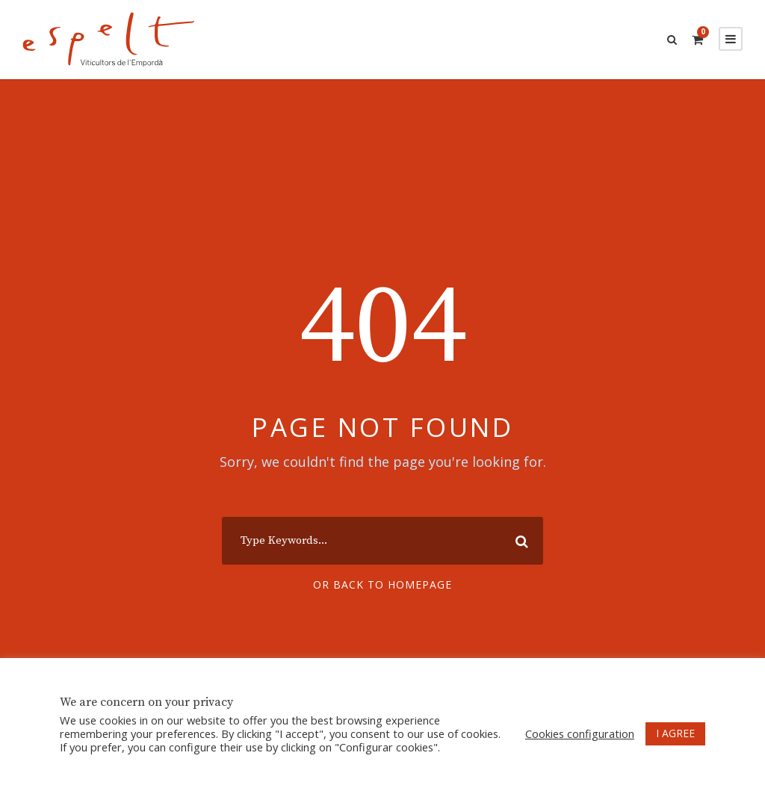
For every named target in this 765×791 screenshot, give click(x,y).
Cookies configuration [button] (579, 733)
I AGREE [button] (675, 733)
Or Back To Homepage (382, 584)
